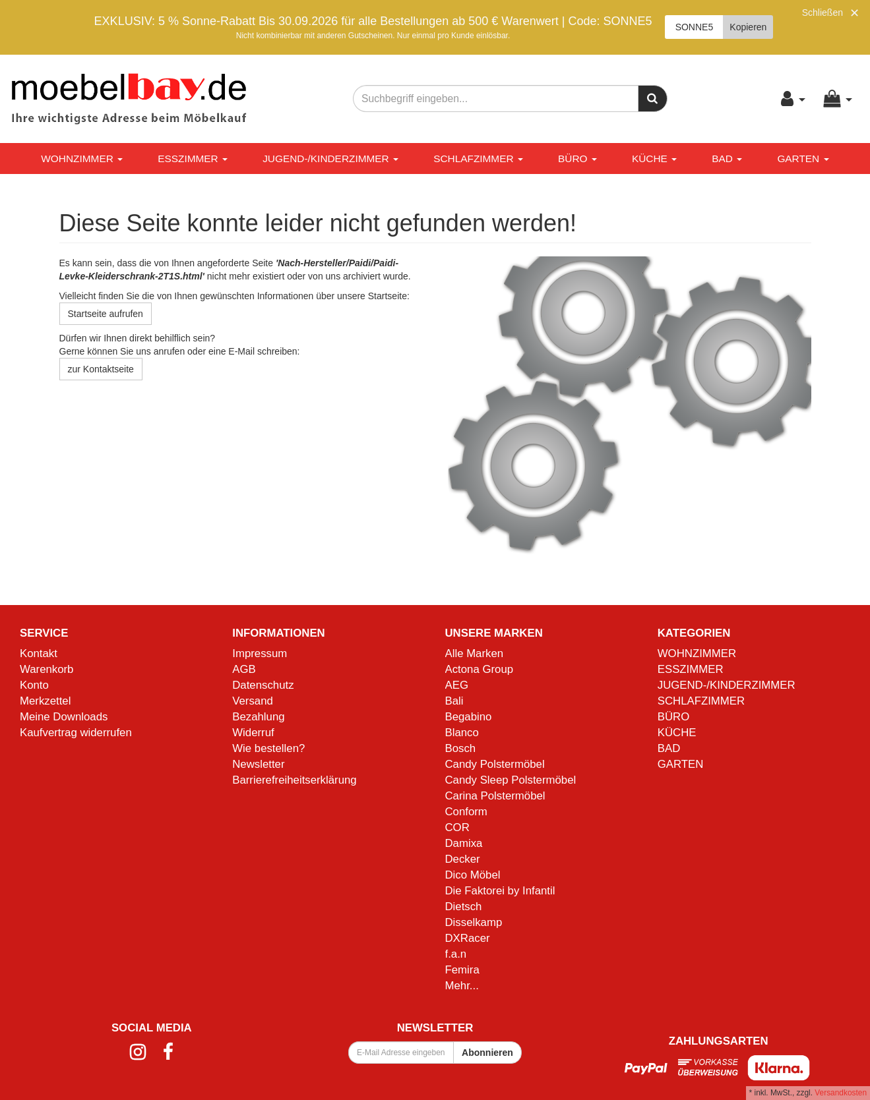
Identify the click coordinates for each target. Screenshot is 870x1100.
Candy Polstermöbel (495, 764)
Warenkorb (46, 669)
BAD (727, 158)
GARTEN (802, 158)
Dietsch (463, 906)
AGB (243, 669)
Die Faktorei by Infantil (500, 890)
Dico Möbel (473, 875)
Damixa (464, 843)
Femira (462, 970)
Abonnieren (487, 1052)
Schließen (822, 12)
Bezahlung (258, 716)
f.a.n (456, 954)
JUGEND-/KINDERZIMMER (330, 158)
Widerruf (253, 732)
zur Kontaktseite (101, 369)
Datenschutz (263, 685)
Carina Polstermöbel (495, 796)
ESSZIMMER (193, 158)
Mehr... (462, 985)
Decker (462, 859)
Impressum (259, 653)
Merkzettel (45, 701)
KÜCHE (654, 158)
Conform (466, 811)
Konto (34, 685)
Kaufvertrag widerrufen (76, 732)
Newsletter (258, 764)
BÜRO (577, 158)
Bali (454, 701)
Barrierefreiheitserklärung (294, 780)
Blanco (462, 732)
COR (457, 827)
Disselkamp (474, 922)
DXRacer (467, 938)
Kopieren (748, 27)
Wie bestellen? (268, 748)
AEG (456, 685)
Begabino (468, 716)
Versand (252, 701)
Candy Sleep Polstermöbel (510, 780)
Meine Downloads (64, 716)
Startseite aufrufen (105, 313)
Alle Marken (474, 653)
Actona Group (479, 669)
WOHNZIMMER (82, 158)
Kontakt (38, 653)
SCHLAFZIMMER (478, 158)
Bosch (460, 748)
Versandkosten (841, 1092)
